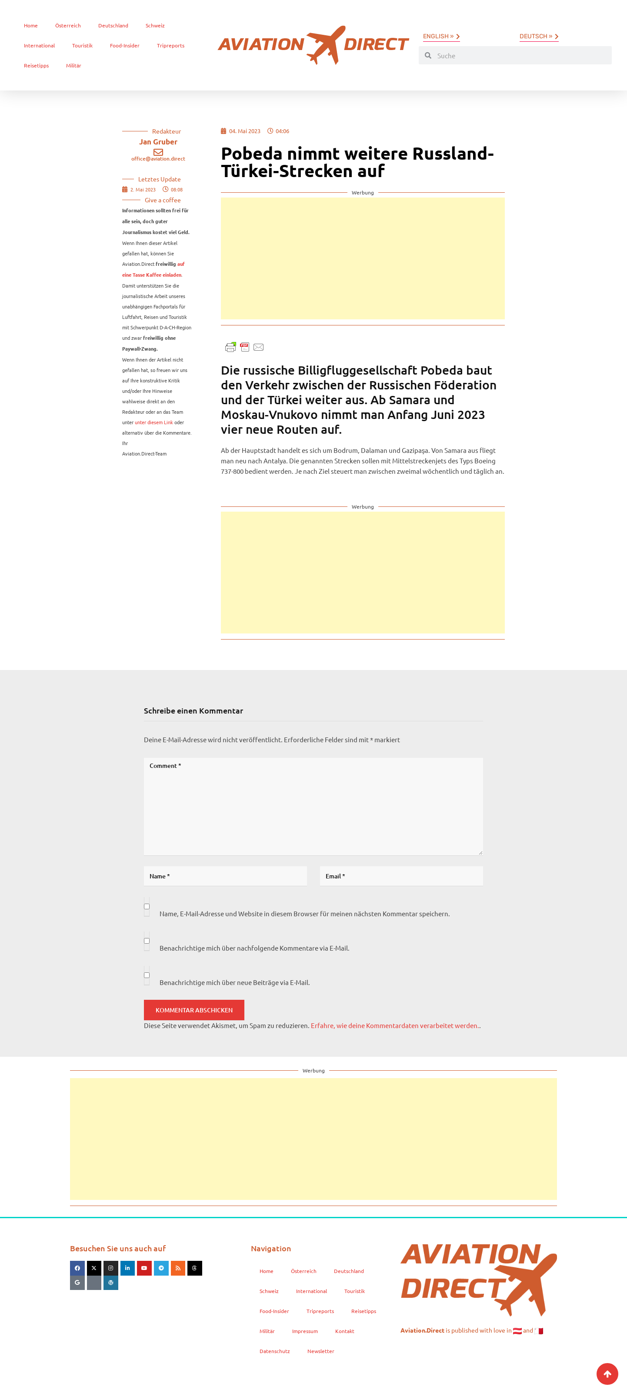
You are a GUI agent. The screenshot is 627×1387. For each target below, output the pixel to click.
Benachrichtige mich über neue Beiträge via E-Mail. (235, 982)
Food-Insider (125, 45)
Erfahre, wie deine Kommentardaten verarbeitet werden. (395, 1025)
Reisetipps (36, 65)
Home (31, 25)
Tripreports (170, 45)
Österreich (68, 25)
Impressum (305, 1330)
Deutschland (113, 25)
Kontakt (344, 1330)
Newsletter (320, 1350)
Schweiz (155, 25)
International (39, 45)
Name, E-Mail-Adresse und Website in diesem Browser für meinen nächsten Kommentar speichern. (305, 913)
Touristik (82, 45)
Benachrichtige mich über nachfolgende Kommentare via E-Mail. (255, 948)
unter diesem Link (154, 422)
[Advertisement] (363, 258)
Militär (73, 65)
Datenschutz (275, 1350)
